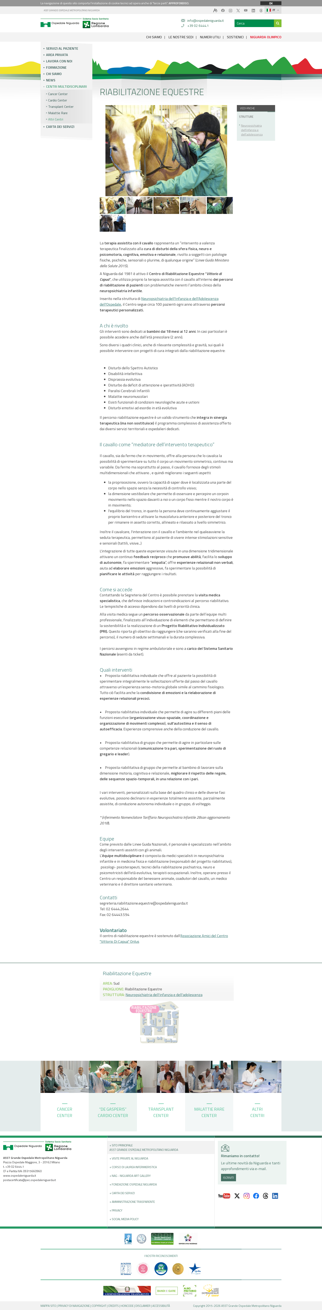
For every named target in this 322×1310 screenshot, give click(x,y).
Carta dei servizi (60, 126)
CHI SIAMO (154, 37)
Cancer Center (58, 93)
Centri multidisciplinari (66, 86)
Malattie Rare (58, 112)
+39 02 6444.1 (198, 25)
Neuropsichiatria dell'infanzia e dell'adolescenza (252, 130)
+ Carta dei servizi (122, 1193)
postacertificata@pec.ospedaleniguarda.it (29, 1180)
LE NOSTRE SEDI (180, 37)
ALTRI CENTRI (257, 1111)
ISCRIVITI (228, 1177)
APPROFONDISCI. (179, 3)
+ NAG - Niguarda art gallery (130, 1175)
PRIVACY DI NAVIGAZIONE (74, 1305)
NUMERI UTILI (210, 37)
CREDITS (113, 1305)
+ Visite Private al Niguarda (128, 1158)
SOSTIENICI (235, 37)
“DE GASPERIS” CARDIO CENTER (113, 1111)
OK (271, 3)
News (50, 80)
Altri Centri (55, 119)
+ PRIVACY (115, 1210)
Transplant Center (61, 106)
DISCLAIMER (142, 1305)
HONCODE (127, 1305)
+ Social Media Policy (124, 1219)
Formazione (56, 67)
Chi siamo (54, 73)
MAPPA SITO (48, 1305)
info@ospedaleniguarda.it (205, 20)
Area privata (57, 54)
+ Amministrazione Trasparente (132, 1201)
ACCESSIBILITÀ (161, 1305)
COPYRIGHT (99, 1305)
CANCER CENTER (64, 1111)
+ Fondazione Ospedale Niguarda (133, 1184)
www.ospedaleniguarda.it (19, 1175)
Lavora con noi (59, 61)
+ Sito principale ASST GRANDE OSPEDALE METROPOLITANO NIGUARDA (143, 1147)
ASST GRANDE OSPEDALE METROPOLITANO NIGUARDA (72, 10)
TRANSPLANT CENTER (161, 1111)
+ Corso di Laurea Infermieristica (133, 1167)
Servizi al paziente (62, 48)
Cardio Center (57, 100)
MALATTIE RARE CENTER (209, 1111)
